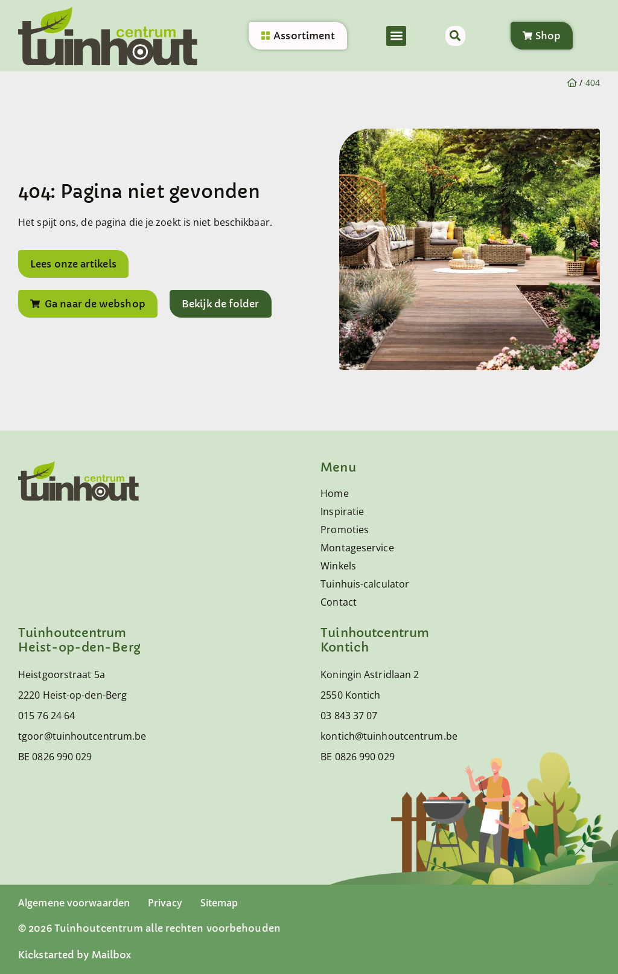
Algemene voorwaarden (74, 903)
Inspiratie (342, 511)
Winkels (338, 566)
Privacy (165, 903)
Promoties (344, 530)
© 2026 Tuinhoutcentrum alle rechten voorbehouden (149, 928)
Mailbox (112, 955)
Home (334, 493)
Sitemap (219, 903)
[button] (396, 36)
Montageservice (356, 548)
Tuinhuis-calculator (364, 584)
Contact (338, 602)
